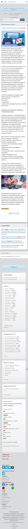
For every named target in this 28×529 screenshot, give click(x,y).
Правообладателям (14, 526)
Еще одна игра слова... (10, 368)
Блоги (3, 499)
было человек (16, 256)
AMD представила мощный (11, 351)
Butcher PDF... (8, 315)
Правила (4, 508)
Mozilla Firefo (8, 298)
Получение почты (6, 478)
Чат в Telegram (5, 208)
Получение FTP (5, 479)
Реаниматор (4, 495)
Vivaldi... (6, 310)
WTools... (7, 288)
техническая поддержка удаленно (10, 131)
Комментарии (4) (7, 446)
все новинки (5, 327)
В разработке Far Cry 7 (10, 348)
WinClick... (7, 311)
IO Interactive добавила (10, 338)
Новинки (6, 286)
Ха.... (6, 390)
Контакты (14, 528)
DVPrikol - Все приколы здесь (10, 277)
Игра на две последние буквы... (12, 370)
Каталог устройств (6, 497)
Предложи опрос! (15, 446)
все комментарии (7, 394)
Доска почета (5, 503)
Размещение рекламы (6, 506)
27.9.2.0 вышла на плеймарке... (12, 388)
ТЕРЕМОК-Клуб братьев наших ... (12, 365)
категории (12, 17)
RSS (17, 17)
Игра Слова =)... (8, 371)
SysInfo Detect (8, 292)
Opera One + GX (8, 313)
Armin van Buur (8, 295)
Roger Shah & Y (8, 316)
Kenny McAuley (8, 300)
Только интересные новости (10, 279)
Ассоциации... (8, 373)
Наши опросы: (7, 401)
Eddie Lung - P (8, 305)
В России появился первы (11, 346)
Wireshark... (7, 308)
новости (13, 334)
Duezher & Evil (8, 318)
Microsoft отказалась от (10, 343)
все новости (5, 356)
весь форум (5, 379)
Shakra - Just (8, 306)
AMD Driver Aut (8, 293)
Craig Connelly (8, 297)
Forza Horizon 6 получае (10, 340)
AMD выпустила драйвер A (11, 345)
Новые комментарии (9, 386)
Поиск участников (6, 501)
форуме (11, 362)
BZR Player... (8, 290)
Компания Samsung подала (11, 341)
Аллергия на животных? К (10, 350)
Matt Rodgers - (8, 320)
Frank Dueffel (8, 303)
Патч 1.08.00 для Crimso (10, 337)
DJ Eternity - (7, 301)
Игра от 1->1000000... (9, 367)
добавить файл (8, 325)
